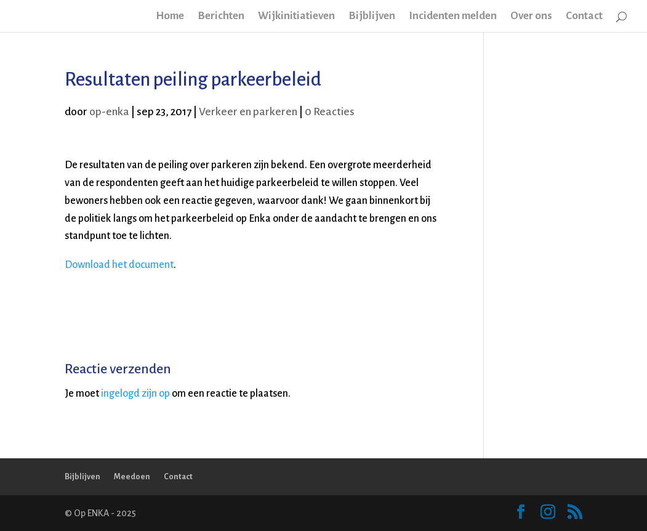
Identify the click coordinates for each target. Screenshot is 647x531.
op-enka (109, 112)
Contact (584, 17)
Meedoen (132, 476)
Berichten (221, 17)
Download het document (119, 264)
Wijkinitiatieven (296, 17)
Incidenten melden (453, 17)
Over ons (531, 17)
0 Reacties (330, 112)
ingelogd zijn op (135, 393)
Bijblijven (371, 17)
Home (170, 17)
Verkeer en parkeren (248, 112)
